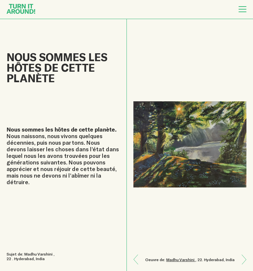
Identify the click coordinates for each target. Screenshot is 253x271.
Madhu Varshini (181, 259)
